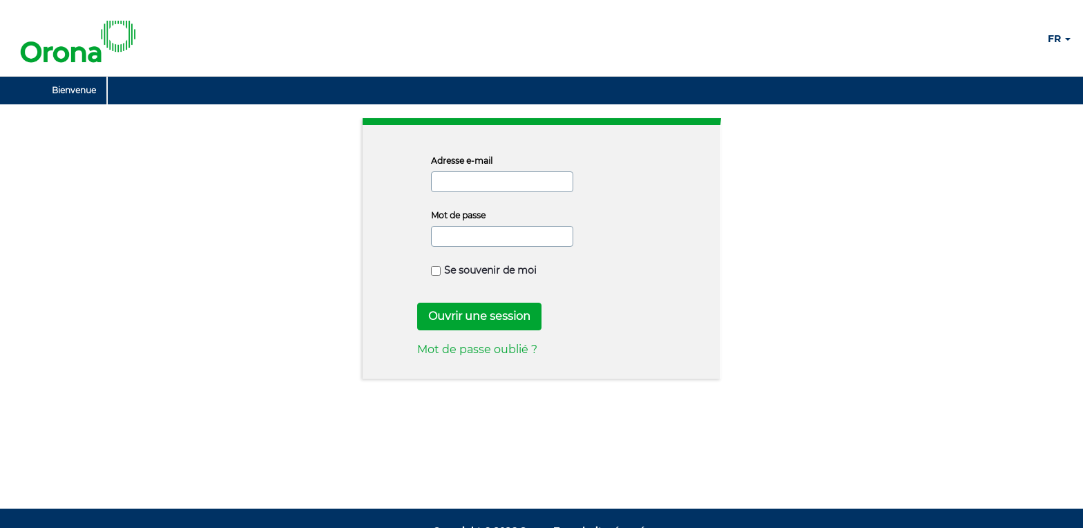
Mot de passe (458, 215)
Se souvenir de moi (484, 270)
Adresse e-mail (461, 160)
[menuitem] (73, 90)
